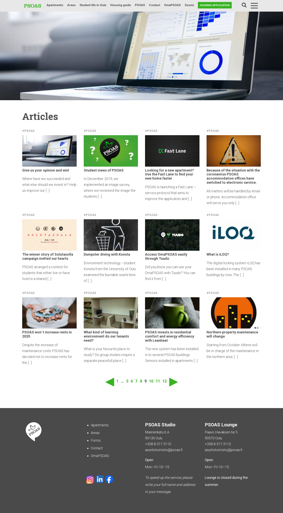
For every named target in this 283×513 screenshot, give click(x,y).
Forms (96, 440)
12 (164, 381)
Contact (154, 5)
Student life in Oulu (93, 5)
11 (158, 381)
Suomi (189, 5)
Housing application (215, 5)
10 (151, 381)
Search (244, 5)
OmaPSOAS (172, 5)
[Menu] (254, 5)
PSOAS (140, 5)
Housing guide (120, 5)
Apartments (55, 5)
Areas (71, 5)
